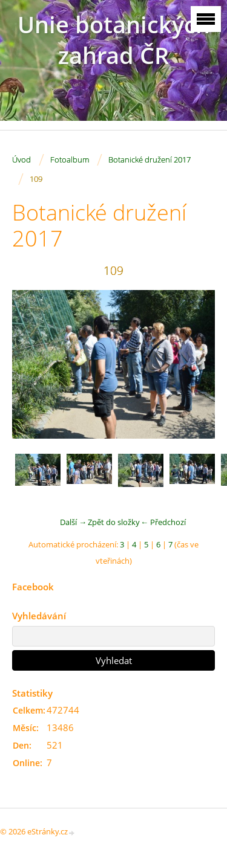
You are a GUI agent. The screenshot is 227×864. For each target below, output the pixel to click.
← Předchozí (163, 522)
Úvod (21, 159)
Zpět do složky (114, 522)
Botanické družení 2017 (149, 159)
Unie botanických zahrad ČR (114, 40)
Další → (73, 522)
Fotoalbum (69, 159)
